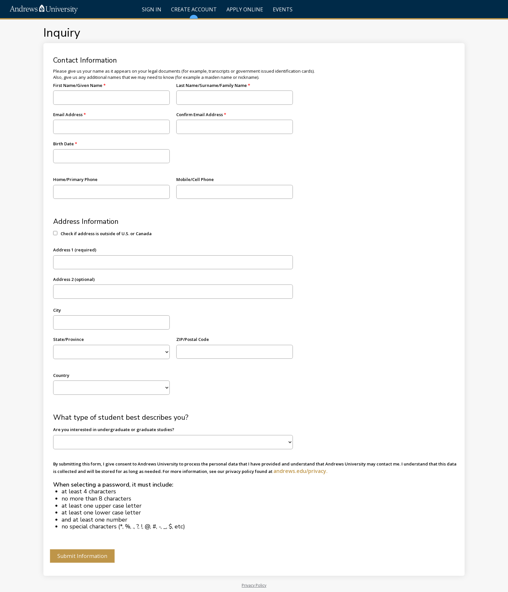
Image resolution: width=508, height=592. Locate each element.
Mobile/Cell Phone (195, 179)
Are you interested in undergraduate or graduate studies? (113, 429)
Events (283, 9)
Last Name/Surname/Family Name (211, 85)
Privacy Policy (254, 585)
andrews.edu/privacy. (300, 471)
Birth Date (63, 144)
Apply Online (244, 9)
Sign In (151, 9)
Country (61, 375)
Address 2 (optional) (74, 279)
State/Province (68, 339)
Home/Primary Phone (75, 179)
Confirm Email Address (199, 114)
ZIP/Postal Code (192, 339)
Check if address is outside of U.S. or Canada (106, 233)
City (57, 310)
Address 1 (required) (74, 250)
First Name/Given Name (77, 85)
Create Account (194, 12)
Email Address (68, 114)
